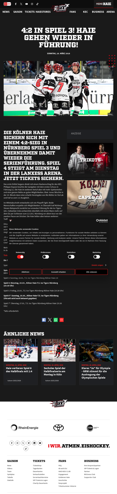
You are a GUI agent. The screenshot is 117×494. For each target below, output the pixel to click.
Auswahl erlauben (58, 272)
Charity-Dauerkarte (40, 483)
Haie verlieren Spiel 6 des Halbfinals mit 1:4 (19, 370)
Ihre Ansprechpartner (92, 465)
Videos (9, 468)
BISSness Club (89, 474)
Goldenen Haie (64, 477)
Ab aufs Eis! (62, 468)
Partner (87, 471)
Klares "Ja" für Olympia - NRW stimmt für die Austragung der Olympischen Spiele (96, 373)
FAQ (60, 465)
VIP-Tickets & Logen (40, 480)
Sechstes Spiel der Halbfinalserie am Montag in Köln (55, 371)
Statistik (10, 480)
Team (9, 471)
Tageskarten (37, 468)
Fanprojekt (62, 483)
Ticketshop (37, 465)
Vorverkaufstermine (40, 477)
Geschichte (62, 480)
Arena (111, 11)
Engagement (63, 474)
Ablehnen (25, 272)
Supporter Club (90, 477)
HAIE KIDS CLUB (64, 471)
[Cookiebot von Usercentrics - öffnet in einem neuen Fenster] (98, 220)
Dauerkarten (38, 471)
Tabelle (10, 477)
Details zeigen (97, 265)
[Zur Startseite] (61, 8)
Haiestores (43, 11)
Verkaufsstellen (39, 474)
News (9, 465)
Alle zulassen (91, 272)
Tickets (30, 11)
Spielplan (10, 474)
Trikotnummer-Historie (67, 486)
